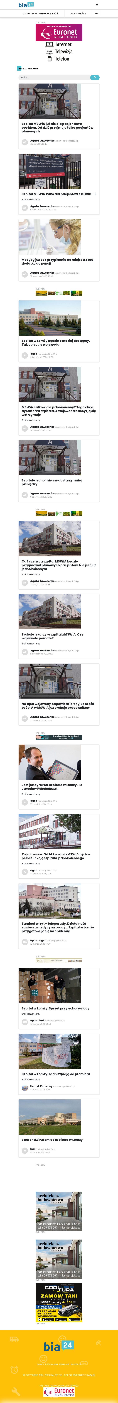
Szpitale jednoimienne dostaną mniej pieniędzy (52, 482)
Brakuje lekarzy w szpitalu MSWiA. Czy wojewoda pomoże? (52, 636)
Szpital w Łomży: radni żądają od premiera (56, 1074)
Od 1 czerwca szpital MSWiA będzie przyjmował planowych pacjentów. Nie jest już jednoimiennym (59, 565)
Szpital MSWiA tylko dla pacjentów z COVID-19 (59, 194)
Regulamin (51, 1364)
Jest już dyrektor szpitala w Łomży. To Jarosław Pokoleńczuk (52, 787)
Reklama (64, 1364)
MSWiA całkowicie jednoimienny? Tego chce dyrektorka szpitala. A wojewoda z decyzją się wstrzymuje (59, 411)
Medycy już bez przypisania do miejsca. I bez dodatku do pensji (57, 261)
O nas (40, 1364)
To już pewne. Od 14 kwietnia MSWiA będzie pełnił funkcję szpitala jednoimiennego (56, 856)
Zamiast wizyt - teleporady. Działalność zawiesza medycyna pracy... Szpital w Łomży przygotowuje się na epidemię (58, 927)
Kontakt (76, 1364)
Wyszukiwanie (28, 68)
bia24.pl (90, 1375)
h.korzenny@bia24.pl (64, 1086)
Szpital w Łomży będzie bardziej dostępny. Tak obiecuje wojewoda (56, 343)
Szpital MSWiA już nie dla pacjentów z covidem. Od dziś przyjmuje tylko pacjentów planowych (57, 128)
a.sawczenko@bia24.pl (67, 140)
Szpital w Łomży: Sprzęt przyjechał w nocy (55, 1008)
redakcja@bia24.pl (47, 353)
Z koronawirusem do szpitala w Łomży (52, 1140)
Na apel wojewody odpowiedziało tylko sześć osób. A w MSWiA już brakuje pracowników (58, 706)
